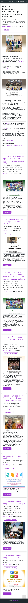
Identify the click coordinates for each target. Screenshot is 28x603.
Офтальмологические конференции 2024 (12, 457)
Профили (24, 1)
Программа (10, 69)
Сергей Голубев (6, 26)
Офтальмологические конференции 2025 (12, 556)
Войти (9, 1)
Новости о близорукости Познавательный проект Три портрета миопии (13, 398)
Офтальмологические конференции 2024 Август (14, 502)
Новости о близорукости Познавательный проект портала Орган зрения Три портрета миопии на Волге (14, 275)
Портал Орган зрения (11, 234)
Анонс (18, 61)
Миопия (6, 29)
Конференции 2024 (10, 468)
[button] (24, 597)
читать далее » (7, 212)
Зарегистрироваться (17, 1)
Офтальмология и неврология (13, 177)
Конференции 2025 (10, 567)
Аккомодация (9, 412)
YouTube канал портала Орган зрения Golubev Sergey (13, 221)
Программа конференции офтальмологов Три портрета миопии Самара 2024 (13, 159)
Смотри (4, 128)
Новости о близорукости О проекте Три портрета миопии (13, 339)
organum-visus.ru (15, 600)
